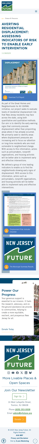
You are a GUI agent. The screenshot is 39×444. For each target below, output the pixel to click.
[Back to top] (35, 441)
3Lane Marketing (22, 441)
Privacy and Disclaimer (19, 438)
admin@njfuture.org (22, 413)
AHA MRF (19, 435)
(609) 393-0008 (22, 410)
